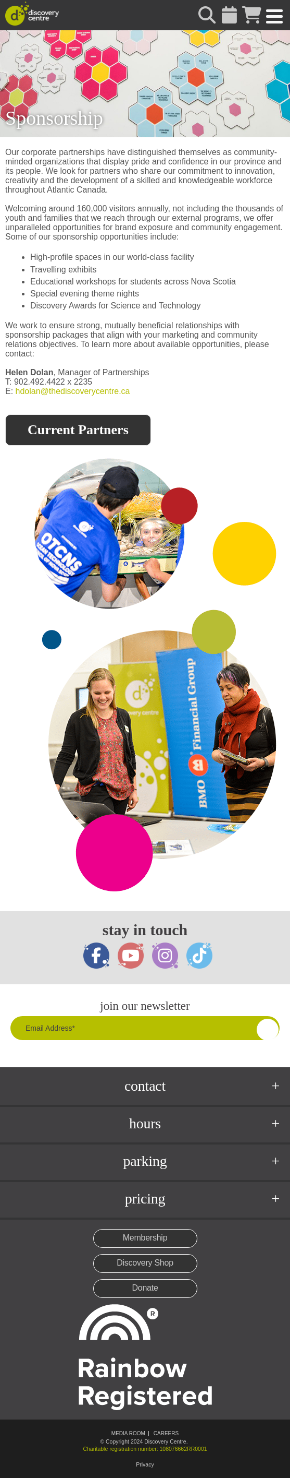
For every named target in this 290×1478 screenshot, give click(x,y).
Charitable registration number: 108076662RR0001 (145, 1449)
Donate (145, 1287)
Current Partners (78, 429)
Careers (166, 1433)
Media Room (128, 1433)
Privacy (145, 1464)
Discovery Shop (145, 1262)
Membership (145, 1237)
